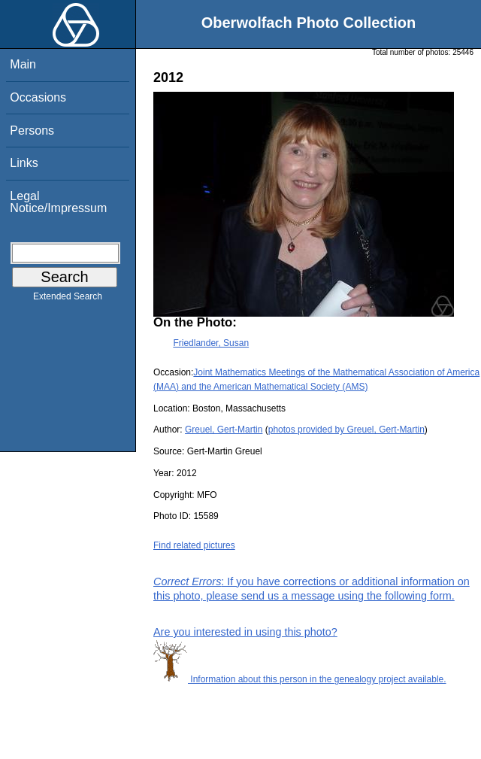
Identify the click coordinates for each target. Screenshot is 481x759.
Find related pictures (194, 545)
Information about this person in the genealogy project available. (299, 679)
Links (24, 162)
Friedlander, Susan (211, 343)
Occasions (38, 97)
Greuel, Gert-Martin (223, 429)
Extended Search (67, 299)
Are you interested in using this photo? (245, 632)
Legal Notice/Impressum (58, 202)
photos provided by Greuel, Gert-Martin (346, 429)
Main (23, 64)
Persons (32, 130)
